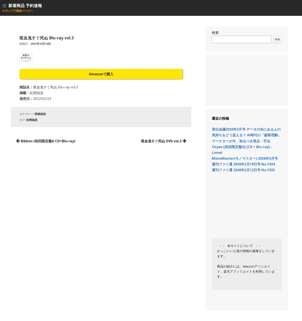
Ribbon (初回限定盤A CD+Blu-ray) (48, 141)
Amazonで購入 (101, 74)
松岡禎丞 (31, 120)
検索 (215, 32)
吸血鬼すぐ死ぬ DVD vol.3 (161, 141)
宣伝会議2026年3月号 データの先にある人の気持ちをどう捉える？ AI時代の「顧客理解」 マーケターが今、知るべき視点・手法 (246, 135)
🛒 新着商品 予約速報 (22, 5)
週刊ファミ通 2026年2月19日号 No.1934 (243, 164)
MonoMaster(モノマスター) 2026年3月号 (245, 158)
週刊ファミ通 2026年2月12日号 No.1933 (243, 170)
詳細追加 (40, 114)
